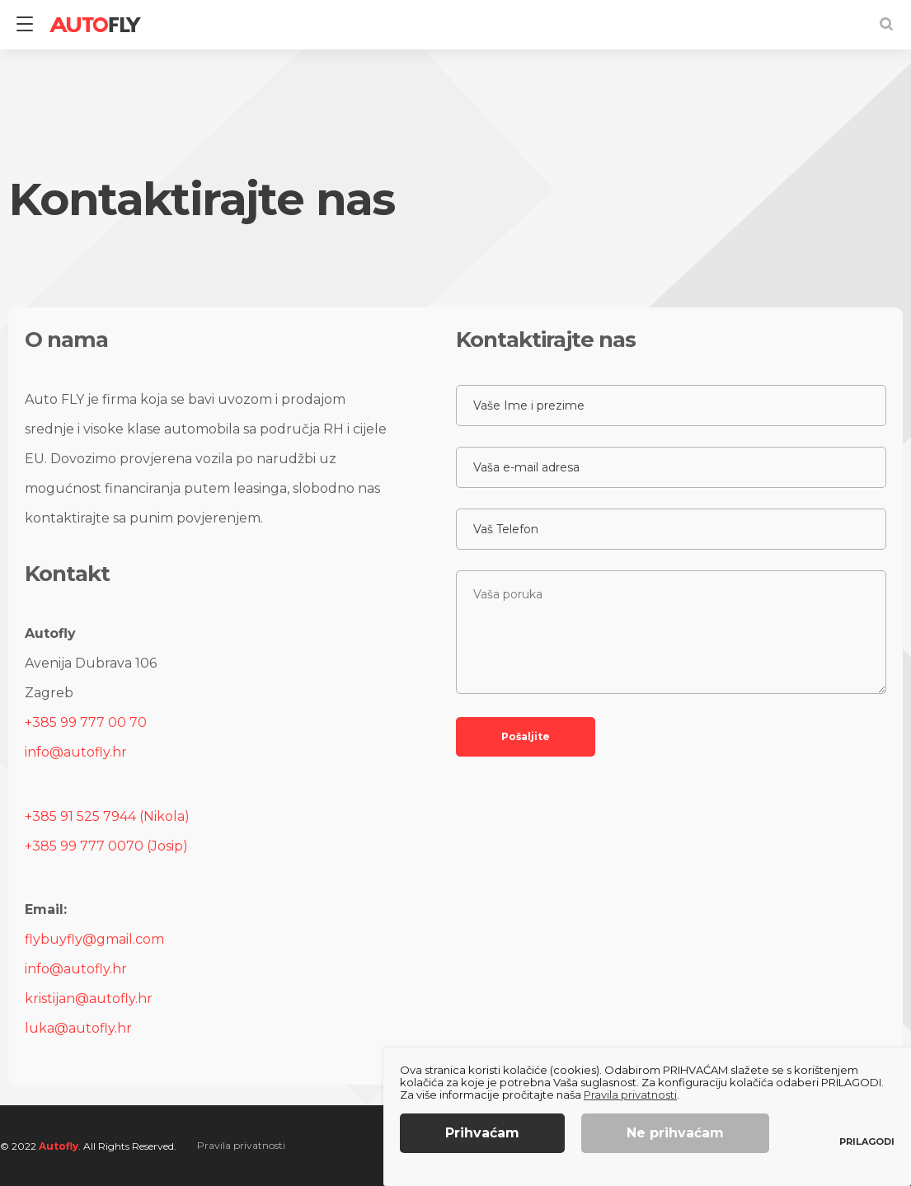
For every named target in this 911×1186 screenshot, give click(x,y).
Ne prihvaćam (675, 1133)
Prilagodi (867, 1142)
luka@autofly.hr (78, 1028)
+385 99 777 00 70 (86, 722)
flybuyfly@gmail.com (94, 939)
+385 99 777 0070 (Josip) (106, 846)
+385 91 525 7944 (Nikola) (107, 816)
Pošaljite (525, 736)
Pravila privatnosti (241, 1145)
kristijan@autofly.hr (89, 998)
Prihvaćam (482, 1133)
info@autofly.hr (76, 752)
